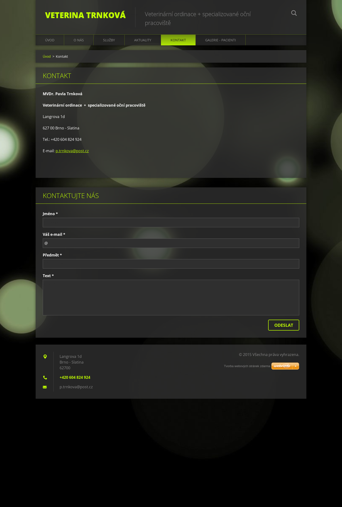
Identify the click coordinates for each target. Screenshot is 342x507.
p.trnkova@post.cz (72, 150)
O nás (79, 40)
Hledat (294, 13)
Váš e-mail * (54, 234)
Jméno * (50, 213)
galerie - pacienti (220, 40)
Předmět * (52, 255)
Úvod (49, 40)
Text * (48, 275)
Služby (109, 40)
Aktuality (142, 40)
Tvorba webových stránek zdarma (247, 366)
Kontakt (178, 40)
